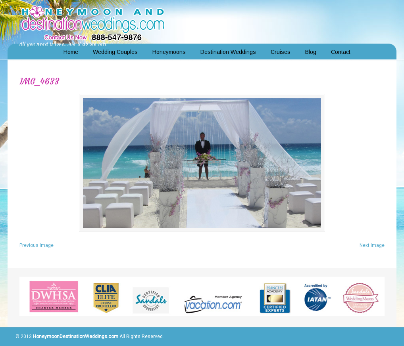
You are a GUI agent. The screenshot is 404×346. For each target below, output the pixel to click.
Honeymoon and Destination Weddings (92, 22)
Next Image (372, 245)
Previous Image (36, 245)
